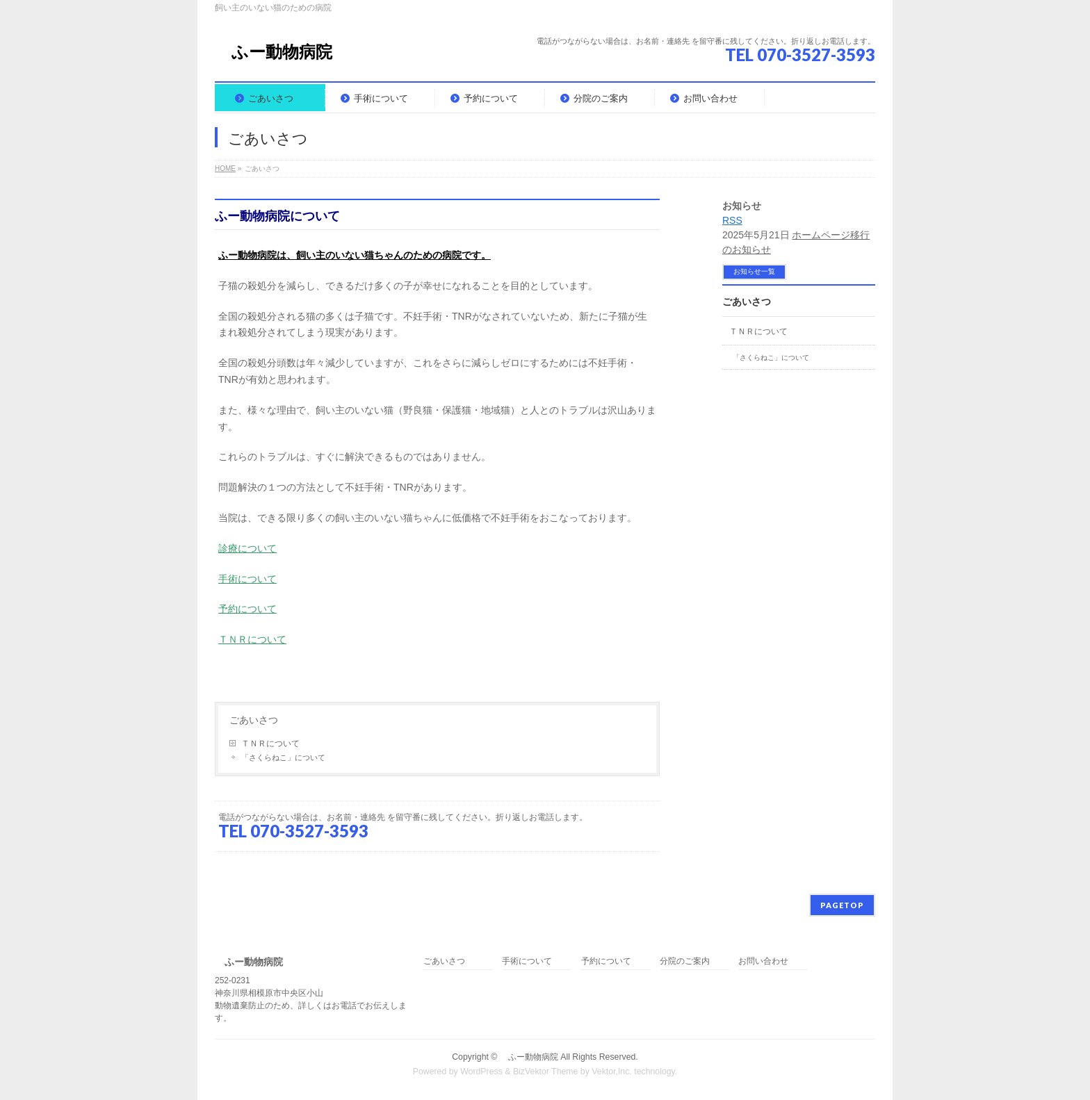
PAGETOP (842, 905)
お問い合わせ (763, 961)
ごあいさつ (253, 719)
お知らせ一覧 (754, 271)
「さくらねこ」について (283, 757)
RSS (732, 220)
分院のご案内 (685, 961)
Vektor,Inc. (612, 1071)
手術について (247, 578)
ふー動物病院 (273, 51)
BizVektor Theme (545, 1071)
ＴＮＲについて (252, 639)
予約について (247, 608)
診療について (247, 548)
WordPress (481, 1071)
